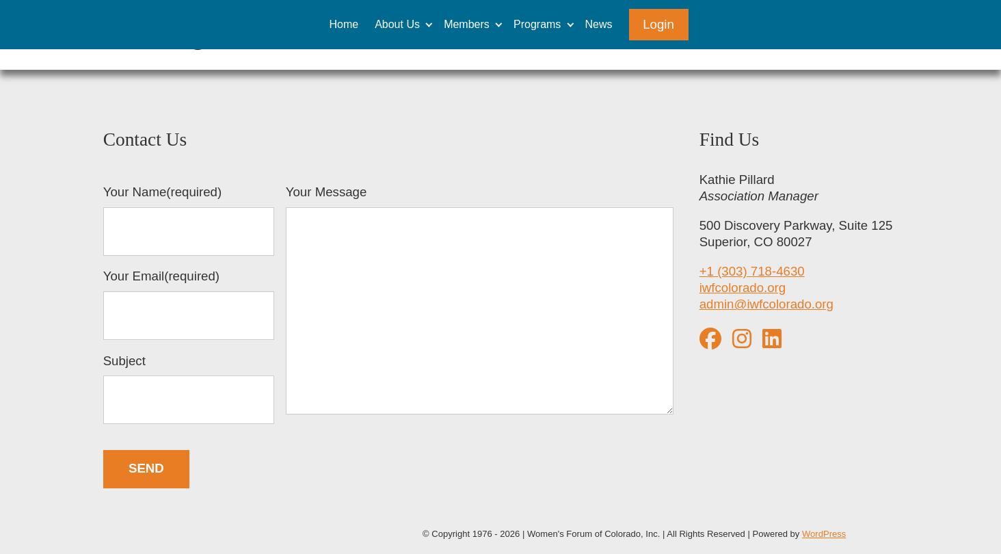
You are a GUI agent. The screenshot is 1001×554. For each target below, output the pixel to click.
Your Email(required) (188, 304)
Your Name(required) (188, 220)
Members (467, 24)
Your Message (480, 302)
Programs (537, 24)
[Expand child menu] (429, 24)
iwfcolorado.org (742, 287)
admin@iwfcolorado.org (766, 304)
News (599, 24)
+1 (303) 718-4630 (752, 271)
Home (343, 24)
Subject (188, 389)
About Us (397, 24)
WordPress (824, 534)
